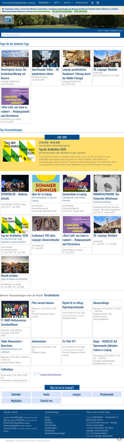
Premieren (20, 420)
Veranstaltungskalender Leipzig (18, 2)
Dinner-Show (33, 420)
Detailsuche (50, 430)
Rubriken (44, 2)
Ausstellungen (16, 417)
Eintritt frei (8, 422)
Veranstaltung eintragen (55, 433)
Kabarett (27, 420)
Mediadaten (10, 441)
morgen (106, 31)
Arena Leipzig (33, 417)
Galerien (6, 431)
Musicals (22, 428)
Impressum (31, 441)
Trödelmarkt (7, 428)
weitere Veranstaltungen (47, 374)
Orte (56, 2)
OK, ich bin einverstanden (62, 11)
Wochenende (28, 428)
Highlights (81, 2)
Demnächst (6, 417)
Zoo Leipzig (11, 420)
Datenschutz (21, 441)
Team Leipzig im (43, 441)
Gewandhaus (18, 423)
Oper (5, 420)
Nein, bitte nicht (81, 11)
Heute (18, 428)
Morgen (22, 426)
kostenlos (49, 422)
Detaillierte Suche (117, 31)
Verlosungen (34, 428)
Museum (27, 423)
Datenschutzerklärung (41, 11)
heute (100, 31)
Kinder (14, 428)
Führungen (26, 417)
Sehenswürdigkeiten (11, 425)
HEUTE (67, 2)
